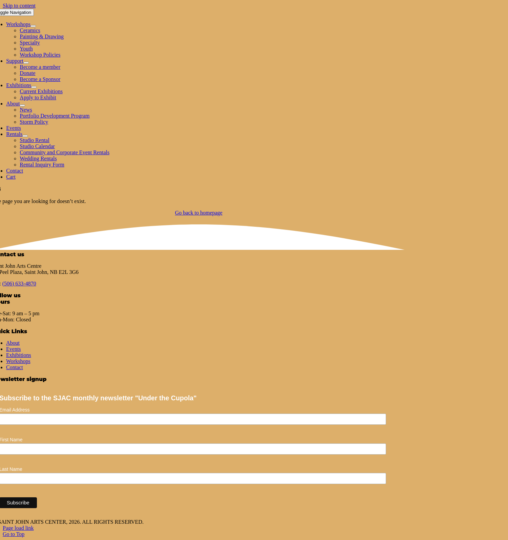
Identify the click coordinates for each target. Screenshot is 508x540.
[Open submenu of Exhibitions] (34, 87)
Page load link (18, 528)
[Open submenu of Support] (26, 63)
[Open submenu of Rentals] (25, 136)
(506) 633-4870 (19, 283)
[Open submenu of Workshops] (33, 26)
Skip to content (19, 5)
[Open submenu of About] (22, 105)
